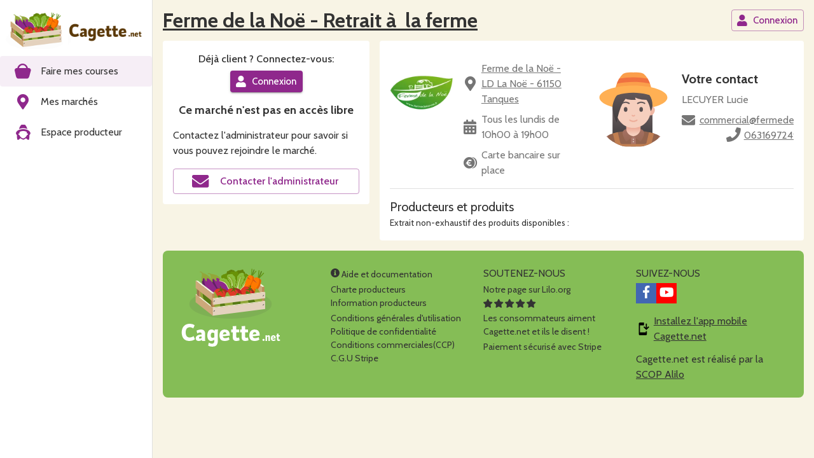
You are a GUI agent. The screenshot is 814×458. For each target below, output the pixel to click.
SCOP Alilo (660, 374)
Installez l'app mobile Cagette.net (700, 328)
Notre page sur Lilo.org (526, 289)
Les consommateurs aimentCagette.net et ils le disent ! (539, 318)
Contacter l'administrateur (265, 181)
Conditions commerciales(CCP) (393, 344)
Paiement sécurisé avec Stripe (542, 346)
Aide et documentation (381, 274)
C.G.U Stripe (354, 358)
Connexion (766, 20)
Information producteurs (379, 303)
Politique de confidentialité (383, 331)
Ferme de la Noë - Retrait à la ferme (320, 20)
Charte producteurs (368, 289)
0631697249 (771, 135)
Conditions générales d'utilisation (396, 318)
